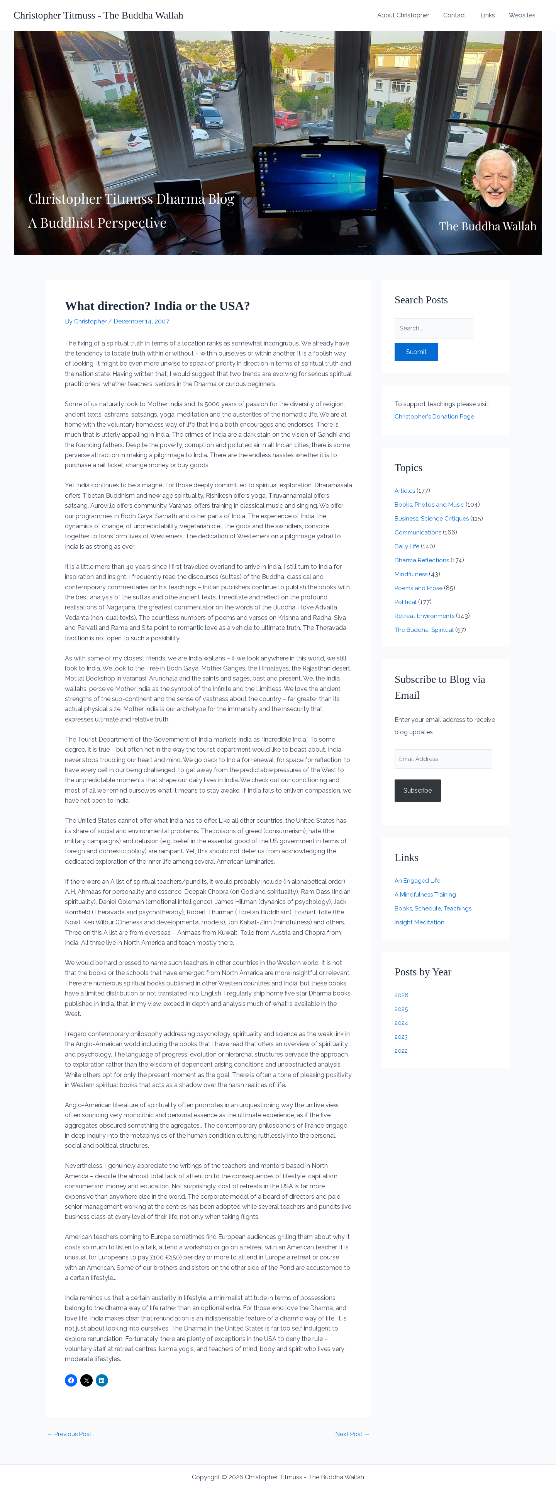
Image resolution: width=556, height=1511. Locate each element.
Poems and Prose (420, 588)
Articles (405, 490)
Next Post (352, 1434)
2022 (402, 1051)
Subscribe (417, 791)
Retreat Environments (426, 615)
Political (406, 602)
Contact (458, 15)
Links (490, 15)
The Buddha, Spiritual (425, 629)
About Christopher (409, 15)
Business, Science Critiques (433, 518)
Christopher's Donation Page (435, 416)
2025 (402, 1009)
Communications (419, 532)
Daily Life (408, 546)
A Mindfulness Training (427, 895)
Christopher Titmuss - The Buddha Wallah (98, 15)
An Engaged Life (418, 881)
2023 (402, 1037)
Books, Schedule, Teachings (434, 909)
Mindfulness (412, 574)
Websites (523, 15)
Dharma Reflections (423, 560)
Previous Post (70, 1434)
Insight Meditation (420, 923)
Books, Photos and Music (430, 504)
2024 (402, 1023)
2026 (402, 995)
